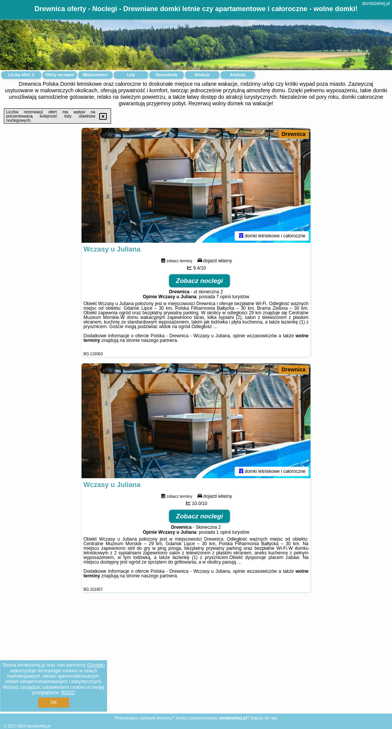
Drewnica (293, 134)
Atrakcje (201, 75)
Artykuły (237, 75)
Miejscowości (95, 75)
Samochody (167, 75)
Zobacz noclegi (199, 280)
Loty (131, 75)
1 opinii (223, 532)
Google (95, 665)
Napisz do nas (263, 718)
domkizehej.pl (376, 3)
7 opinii (223, 296)
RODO (68, 692)
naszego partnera (159, 340)
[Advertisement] (196, 659)
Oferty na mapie (59, 75)
